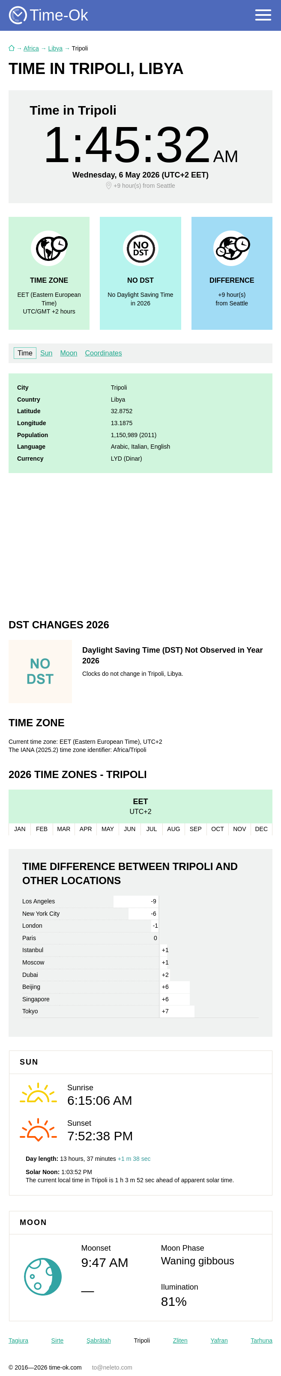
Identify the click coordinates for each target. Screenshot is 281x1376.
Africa (31, 48)
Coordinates (103, 353)
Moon (68, 353)
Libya (55, 48)
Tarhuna (261, 1340)
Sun (46, 353)
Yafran (219, 1340)
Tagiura (18, 1340)
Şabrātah (99, 1340)
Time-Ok (59, 15)
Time (25, 353)
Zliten (180, 1340)
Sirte (57, 1340)
